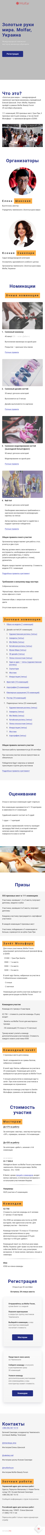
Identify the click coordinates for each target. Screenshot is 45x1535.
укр (3, 1531)
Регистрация (13, 54)
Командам (23, 1393)
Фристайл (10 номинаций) (17, 682)
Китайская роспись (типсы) (20, 646)
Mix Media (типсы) (16, 642)
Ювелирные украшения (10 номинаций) (23, 693)
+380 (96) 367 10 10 (10, 1428)
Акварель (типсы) (16, 638)
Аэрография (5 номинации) (18, 687)
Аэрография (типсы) (17, 736)
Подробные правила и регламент (16, 573)
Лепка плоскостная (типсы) (20, 658)
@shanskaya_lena (9, 1443)
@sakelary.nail (7, 1455)
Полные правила (12, 352)
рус (10, 1531)
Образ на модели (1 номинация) (20, 624)
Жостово (13, 673)
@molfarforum (8, 1468)
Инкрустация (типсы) (18, 677)
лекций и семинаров (24, 1175)
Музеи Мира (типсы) (17, 650)
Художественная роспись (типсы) (23, 634)
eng (7, 1531)
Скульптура (14, 669)
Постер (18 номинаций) (16, 698)
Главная (22, 3)
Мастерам (22, 1337)
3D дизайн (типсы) (17, 654)
